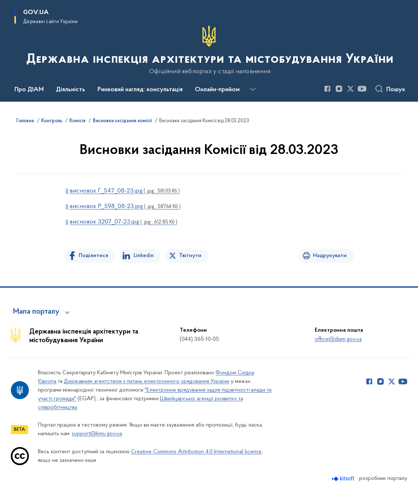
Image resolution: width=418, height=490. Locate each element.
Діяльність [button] (70, 90)
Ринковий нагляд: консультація (140, 90)
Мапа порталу (36, 312)
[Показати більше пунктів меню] (252, 89)
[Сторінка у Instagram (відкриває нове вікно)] (339, 88)
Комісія (77, 121)
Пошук (395, 90)
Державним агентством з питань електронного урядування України (146, 381)
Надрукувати (330, 256)
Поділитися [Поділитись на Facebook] (93, 256)
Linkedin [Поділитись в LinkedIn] (144, 256)
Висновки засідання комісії (122, 121)
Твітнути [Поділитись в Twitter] (190, 256)
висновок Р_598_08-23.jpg (125, 206)
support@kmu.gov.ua (97, 434)
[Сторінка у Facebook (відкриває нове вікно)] (327, 88)
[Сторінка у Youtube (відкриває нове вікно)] (362, 88)
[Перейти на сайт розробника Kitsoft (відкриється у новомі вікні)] (344, 478)
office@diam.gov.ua (338, 339)
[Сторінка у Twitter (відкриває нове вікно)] (350, 88)
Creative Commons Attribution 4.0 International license (196, 452)
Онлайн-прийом (217, 90)
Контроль (51, 121)
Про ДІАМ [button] (29, 90)
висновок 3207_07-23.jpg (123, 221)
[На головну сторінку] (209, 50)
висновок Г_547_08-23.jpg (125, 190)
